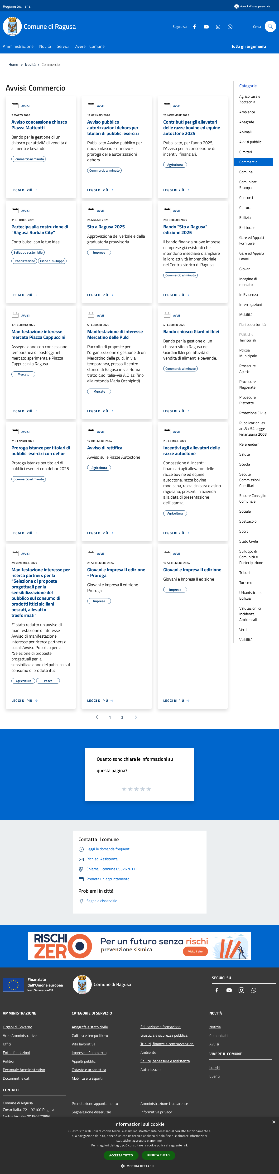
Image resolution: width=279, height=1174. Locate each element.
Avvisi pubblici (250, 142)
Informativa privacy (156, 1112)
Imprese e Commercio (89, 1052)
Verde (243, 629)
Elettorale (247, 227)
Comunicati (218, 1035)
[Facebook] (192, 26)
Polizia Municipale (248, 353)
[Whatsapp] (228, 26)
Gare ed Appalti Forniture (251, 240)
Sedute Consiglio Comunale (252, 498)
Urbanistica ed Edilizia (250, 595)
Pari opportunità (252, 324)
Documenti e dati (16, 1078)
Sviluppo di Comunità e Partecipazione (251, 556)
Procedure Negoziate (247, 384)
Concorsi (246, 197)
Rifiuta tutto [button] (158, 1155)
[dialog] (139, 1145)
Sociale (245, 511)
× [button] (273, 1122)
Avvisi (20, 106)
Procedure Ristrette (247, 400)
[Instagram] (216, 26)
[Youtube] (204, 26)
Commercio (248, 162)
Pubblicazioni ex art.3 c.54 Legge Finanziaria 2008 (253, 428)
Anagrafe (246, 122)
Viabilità (245, 639)
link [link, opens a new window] (185, 1145)
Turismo (245, 582)
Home (13, 64)
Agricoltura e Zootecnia (249, 99)
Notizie (215, 1027)
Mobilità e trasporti (87, 1078)
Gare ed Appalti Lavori (251, 256)
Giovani (245, 269)
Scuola (244, 464)
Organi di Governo (17, 1027)
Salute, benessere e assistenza (165, 1061)
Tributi (244, 572)
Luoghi (214, 1067)
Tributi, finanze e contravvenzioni (167, 1044)
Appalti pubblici (84, 1061)
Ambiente (247, 112)
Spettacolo (247, 521)
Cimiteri (245, 152)
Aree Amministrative (20, 1035)
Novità (30, 64)
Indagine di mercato (248, 281)
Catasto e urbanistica (89, 1070)
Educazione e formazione (160, 1027)
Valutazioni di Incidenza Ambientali (250, 613)
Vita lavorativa (83, 1044)
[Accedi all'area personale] (252, 6)
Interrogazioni (250, 304)
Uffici (7, 1044)
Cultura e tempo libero (90, 1035)
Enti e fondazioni (16, 1052)
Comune (246, 172)
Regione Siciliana (16, 6)
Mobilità (245, 314)
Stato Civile (248, 541)
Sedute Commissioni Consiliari (249, 479)
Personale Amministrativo (24, 1070)
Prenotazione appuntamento (95, 1103)
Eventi (214, 1076)
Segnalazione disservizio (91, 1112)
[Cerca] (270, 26)
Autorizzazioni (152, 1069)
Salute (244, 454)
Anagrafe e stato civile (90, 1027)
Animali (245, 132)
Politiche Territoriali (247, 337)
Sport (243, 531)
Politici (8, 1061)
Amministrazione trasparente (164, 1103)
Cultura (245, 207)
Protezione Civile (252, 413)
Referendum (249, 444)
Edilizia (245, 217)
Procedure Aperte (247, 368)
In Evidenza (248, 294)
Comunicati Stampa (248, 184)
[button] (139, 1166)
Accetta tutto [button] (121, 1155)
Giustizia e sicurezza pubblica (164, 1035)
